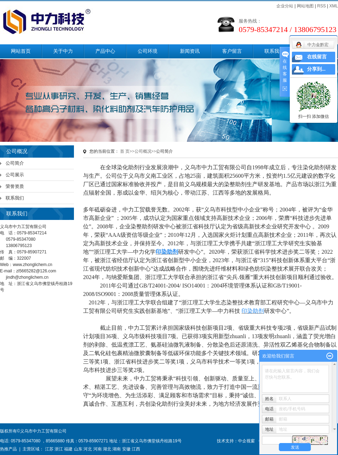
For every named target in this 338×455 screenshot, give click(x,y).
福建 (68, 449)
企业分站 (284, 6)
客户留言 (232, 51)
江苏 (49, 449)
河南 (97, 449)
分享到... (316, 69)
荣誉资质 (15, 186)
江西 (136, 449)
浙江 (59, 449)
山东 (78, 449)
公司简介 (15, 163)
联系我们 (274, 51)
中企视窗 (246, 440)
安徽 (126, 449)
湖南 (116, 449)
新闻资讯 (190, 51)
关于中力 (63, 51)
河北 (87, 449)
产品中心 (105, 51)
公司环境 (147, 51)
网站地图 (305, 6)
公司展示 (15, 174)
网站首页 (21, 51)
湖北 (107, 449)
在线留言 (317, 56)
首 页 (125, 151)
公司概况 (142, 151)
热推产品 (8, 449)
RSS (321, 6)
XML (333, 6)
